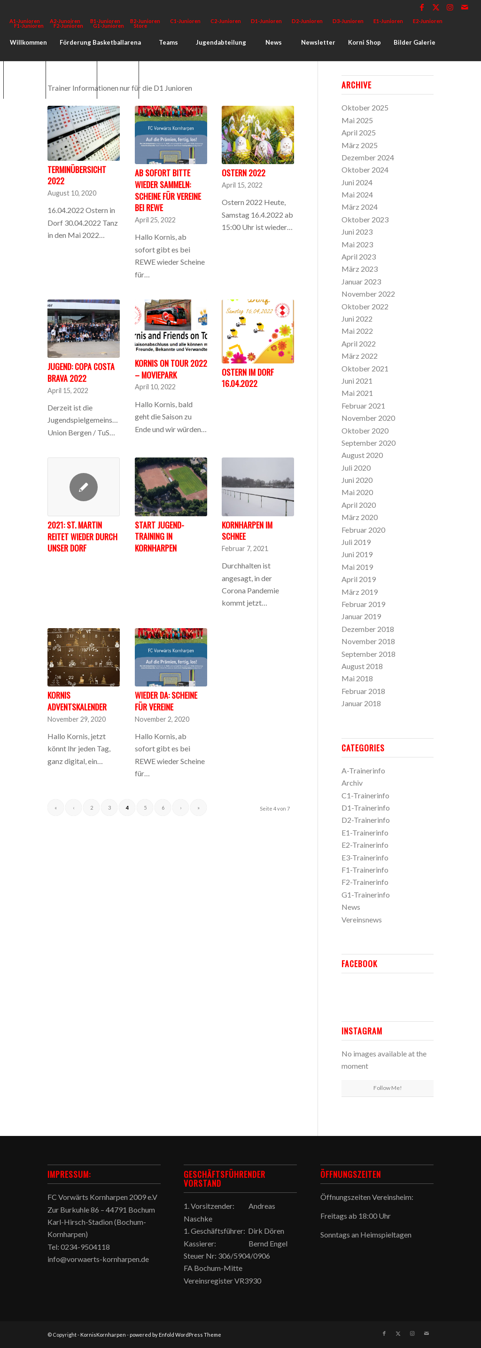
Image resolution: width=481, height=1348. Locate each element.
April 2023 (358, 256)
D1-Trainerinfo (365, 807)
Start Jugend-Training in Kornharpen (159, 536)
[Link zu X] (436, 7)
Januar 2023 (361, 281)
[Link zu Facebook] (422, 7)
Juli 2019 (356, 541)
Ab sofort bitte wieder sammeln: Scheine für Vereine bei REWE (168, 189)
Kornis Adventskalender (77, 701)
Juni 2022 (356, 318)
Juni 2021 (356, 380)
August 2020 (362, 454)
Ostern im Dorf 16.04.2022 (248, 378)
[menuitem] (185, 21)
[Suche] (118, 80)
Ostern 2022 (243, 172)
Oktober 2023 (364, 219)
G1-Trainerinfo (365, 894)
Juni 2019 (356, 554)
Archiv (352, 782)
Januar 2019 (361, 616)
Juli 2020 (356, 467)
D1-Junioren (266, 21)
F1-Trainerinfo (364, 869)
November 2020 (368, 417)
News (350, 906)
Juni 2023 (356, 231)
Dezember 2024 (367, 157)
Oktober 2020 (364, 430)
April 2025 (358, 132)
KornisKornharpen (103, 1335)
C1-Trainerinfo (365, 795)
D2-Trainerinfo (365, 819)
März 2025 (359, 145)
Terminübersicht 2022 (76, 175)
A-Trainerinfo (363, 770)
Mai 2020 (357, 492)
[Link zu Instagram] (450, 7)
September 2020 (368, 442)
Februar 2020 (363, 529)
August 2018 (362, 666)
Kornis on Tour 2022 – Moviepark (171, 369)
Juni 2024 (356, 182)
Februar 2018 (363, 690)
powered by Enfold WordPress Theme (175, 1335)
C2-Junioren (225, 21)
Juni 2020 (356, 479)
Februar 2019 (363, 603)
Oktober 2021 (364, 368)
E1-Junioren (388, 21)
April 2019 (358, 579)
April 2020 (358, 504)
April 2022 (358, 343)
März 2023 (359, 268)
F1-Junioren (29, 26)
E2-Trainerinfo (364, 844)
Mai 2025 (357, 120)
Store (140, 26)
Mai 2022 (357, 330)
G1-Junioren (108, 26)
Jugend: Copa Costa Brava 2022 (81, 372)
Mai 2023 (357, 244)
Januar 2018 (361, 703)
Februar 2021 (363, 405)
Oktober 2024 (364, 169)
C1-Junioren (185, 21)
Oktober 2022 (364, 306)
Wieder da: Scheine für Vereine (166, 701)
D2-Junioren (307, 21)
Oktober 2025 (364, 107)
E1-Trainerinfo (364, 832)
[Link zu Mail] (465, 7)
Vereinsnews (361, 919)
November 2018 (368, 641)
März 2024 (359, 206)
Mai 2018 (357, 678)
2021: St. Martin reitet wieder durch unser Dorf (82, 536)
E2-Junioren (427, 21)
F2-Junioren (68, 26)
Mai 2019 (357, 566)
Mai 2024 (357, 194)
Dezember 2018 (367, 628)
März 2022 (359, 355)
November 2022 (368, 293)
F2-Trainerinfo (364, 881)
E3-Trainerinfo (364, 857)
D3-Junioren (348, 21)
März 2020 (359, 516)
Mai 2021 (357, 392)
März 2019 (359, 591)
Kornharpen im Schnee (247, 531)
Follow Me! (387, 1087)
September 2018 (368, 653)
